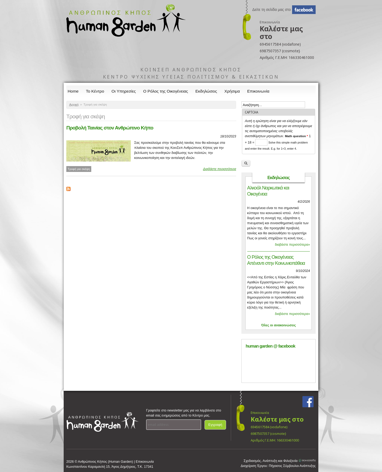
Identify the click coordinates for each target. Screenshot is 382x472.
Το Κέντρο (95, 91)
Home (73, 91)
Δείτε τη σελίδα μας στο (271, 9)
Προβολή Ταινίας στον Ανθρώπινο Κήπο (109, 128)
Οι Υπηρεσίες (123, 91)
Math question (296, 136)
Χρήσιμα (232, 91)
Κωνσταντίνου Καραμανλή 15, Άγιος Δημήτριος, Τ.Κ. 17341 (109, 467)
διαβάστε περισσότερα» (292, 244)
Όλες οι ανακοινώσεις (278, 325)
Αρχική (74, 104)
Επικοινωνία (258, 91)
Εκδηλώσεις (206, 91)
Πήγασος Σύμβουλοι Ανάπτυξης (292, 466)
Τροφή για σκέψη (79, 169)
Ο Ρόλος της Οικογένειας (165, 91)
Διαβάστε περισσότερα (219, 169)
